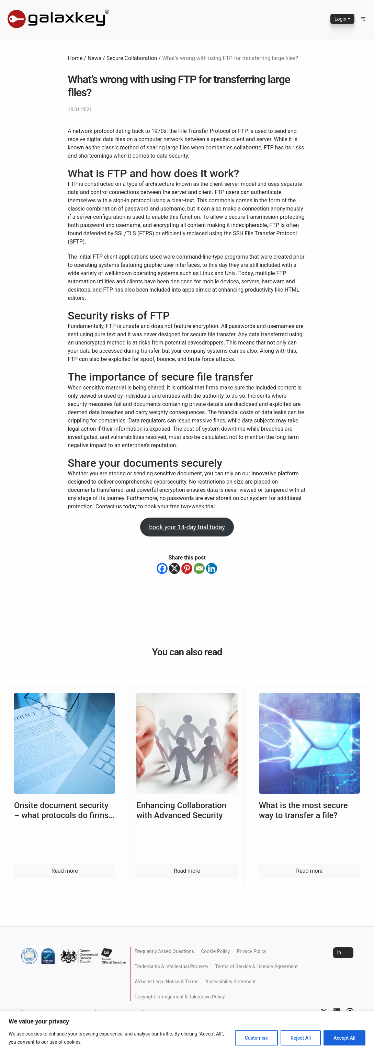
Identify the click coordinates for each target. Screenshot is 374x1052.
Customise (256, 1038)
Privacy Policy (251, 951)
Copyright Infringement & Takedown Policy (180, 996)
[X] (174, 568)
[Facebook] (162, 568)
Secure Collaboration (131, 58)
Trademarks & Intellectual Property (171, 966)
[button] (363, 19)
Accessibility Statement (230, 981)
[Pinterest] (186, 568)
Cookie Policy (215, 951)
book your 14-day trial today (187, 527)
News (94, 58)
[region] (187, 1031)
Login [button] (341, 19)
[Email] (199, 568)
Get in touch (343, 952)
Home (75, 58)
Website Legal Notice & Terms (167, 981)
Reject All (301, 1038)
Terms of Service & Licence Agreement (256, 966)
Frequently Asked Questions (164, 951)
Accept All (344, 1038)
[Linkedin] (211, 568)
